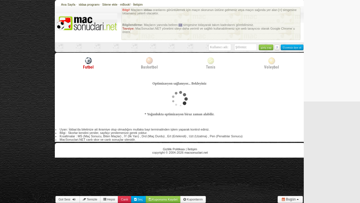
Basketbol (149, 62)
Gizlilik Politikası (174, 149)
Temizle (90, 199)
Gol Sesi (67, 199)
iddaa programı (89, 4)
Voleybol (271, 62)
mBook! (125, 4)
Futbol (88, 62)
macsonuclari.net (196, 152)
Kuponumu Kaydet (163, 199)
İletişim (138, 4)
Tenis (210, 62)
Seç (138, 199)
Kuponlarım (192, 199)
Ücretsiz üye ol (292, 47)
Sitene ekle (110, 4)
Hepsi (109, 199)
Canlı (124, 199)
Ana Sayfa (68, 4)
